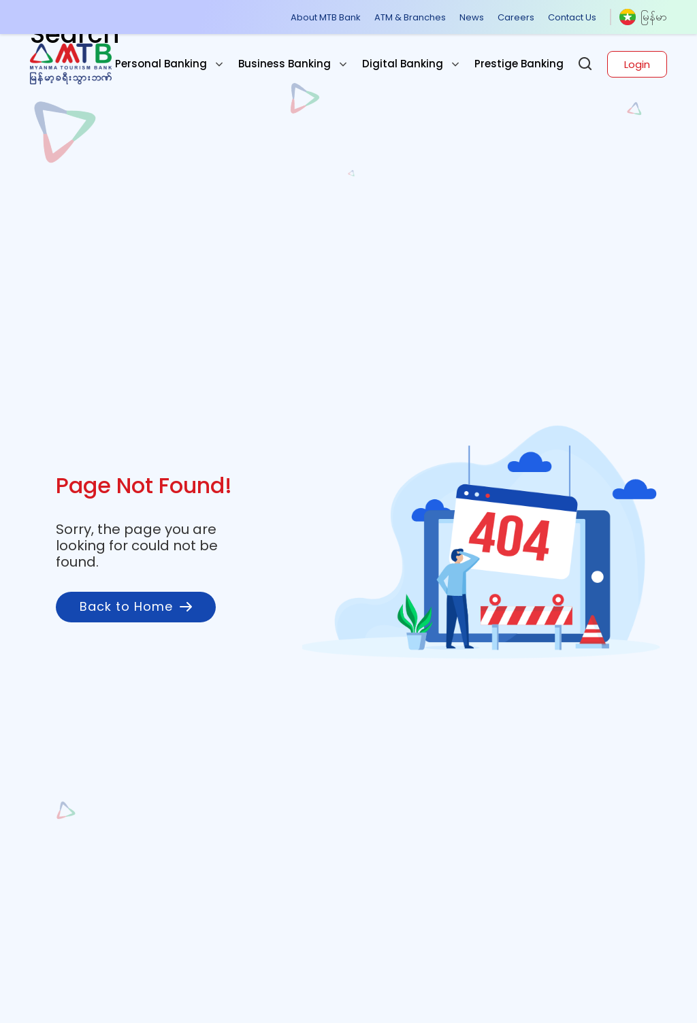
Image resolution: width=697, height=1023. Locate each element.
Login (637, 64)
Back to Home (136, 606)
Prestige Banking (519, 63)
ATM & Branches (410, 17)
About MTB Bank (326, 17)
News (471, 17)
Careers (516, 17)
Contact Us (572, 17)
